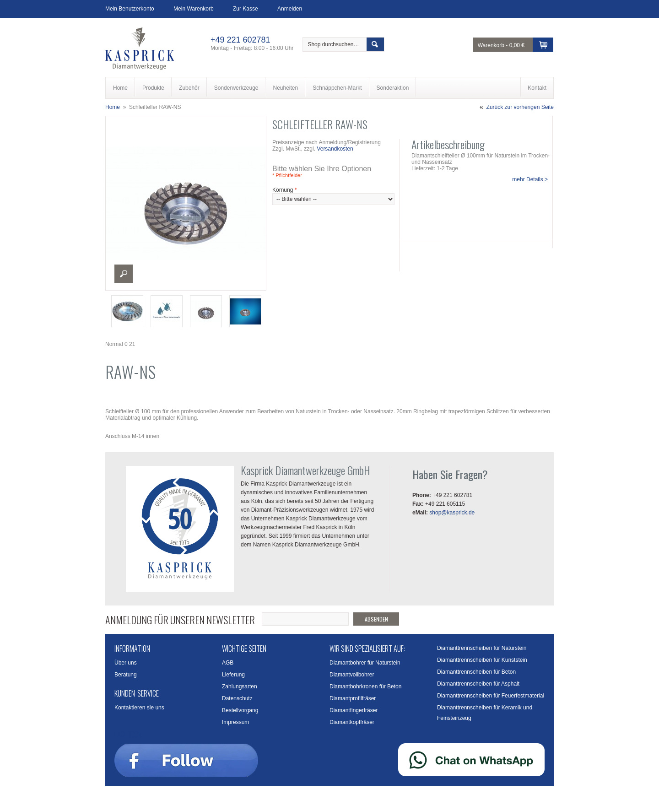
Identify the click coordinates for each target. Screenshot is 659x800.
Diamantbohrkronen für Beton (365, 686)
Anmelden (289, 8)
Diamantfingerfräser (354, 710)
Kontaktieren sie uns (139, 707)
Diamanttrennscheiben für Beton (476, 672)
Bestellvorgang (240, 710)
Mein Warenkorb (193, 8)
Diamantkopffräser (352, 722)
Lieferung (233, 674)
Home (112, 107)
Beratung (125, 674)
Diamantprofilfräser (353, 698)
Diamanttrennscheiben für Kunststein (482, 660)
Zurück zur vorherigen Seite (520, 107)
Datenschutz (237, 698)
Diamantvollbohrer (352, 674)
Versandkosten (335, 149)
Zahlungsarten (239, 686)
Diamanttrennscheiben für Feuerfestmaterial (490, 695)
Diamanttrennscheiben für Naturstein (481, 648)
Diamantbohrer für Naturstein (365, 662)
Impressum (235, 722)
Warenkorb (491, 45)
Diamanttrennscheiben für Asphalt (478, 684)
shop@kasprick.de (452, 512)
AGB (227, 662)
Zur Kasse (245, 8)
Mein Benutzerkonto (129, 8)
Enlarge (123, 274)
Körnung (284, 190)
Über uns (125, 662)
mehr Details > (530, 179)
